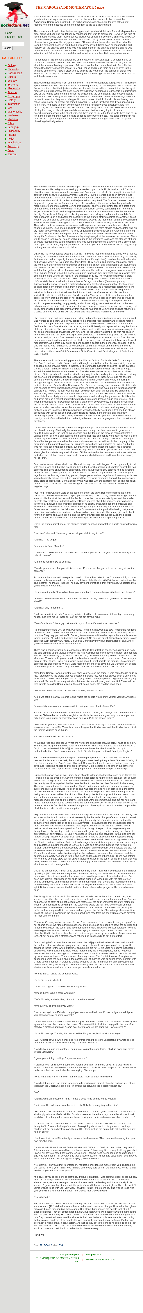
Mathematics (15, 111)
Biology (12, 65)
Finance (12, 92)
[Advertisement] (86, 155)
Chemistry (13, 69)
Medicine (13, 119)
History (12, 100)
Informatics (14, 103)
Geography (14, 96)
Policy (11, 138)
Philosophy (14, 130)
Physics (12, 134)
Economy (13, 84)
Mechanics (14, 115)
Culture (12, 76)
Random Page (13, 36)
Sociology (13, 146)
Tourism (12, 154)
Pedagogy (13, 127)
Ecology (12, 80)
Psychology (14, 142)
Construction (15, 73)
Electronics (14, 88)
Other (11, 123)
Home (8, 32)
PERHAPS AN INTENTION (100, 1259)
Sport (11, 150)
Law (10, 107)
